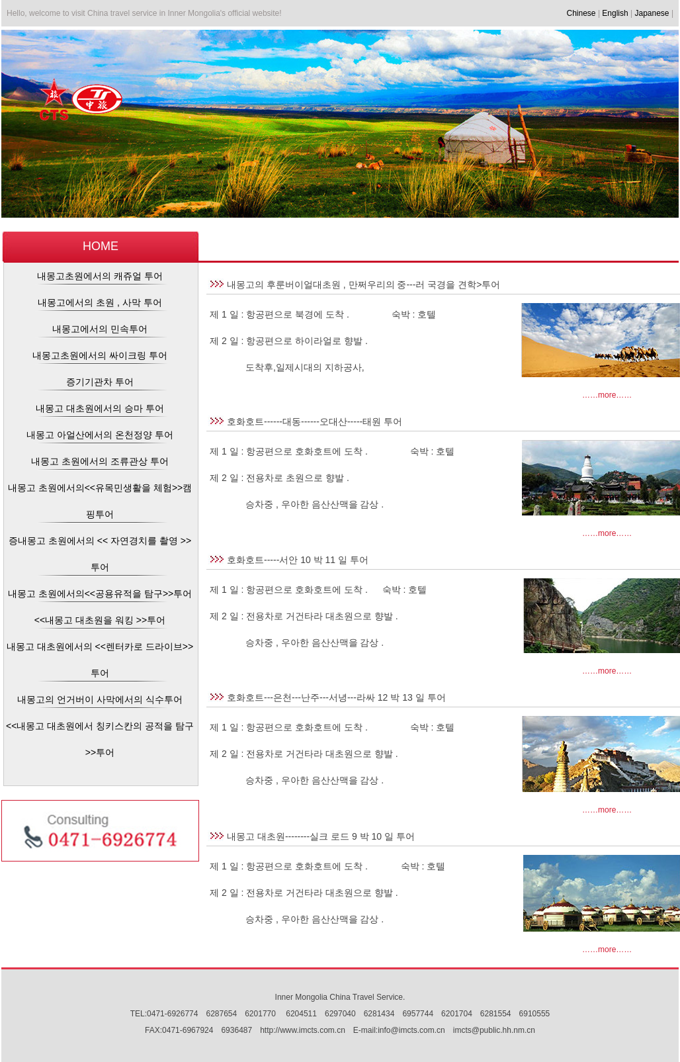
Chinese (581, 13)
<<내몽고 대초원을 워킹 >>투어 (99, 620)
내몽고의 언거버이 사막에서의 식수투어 (100, 699)
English (615, 13)
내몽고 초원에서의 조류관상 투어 (100, 461)
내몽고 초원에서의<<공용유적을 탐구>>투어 (100, 593)
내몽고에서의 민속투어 (100, 329)
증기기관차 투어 (100, 381)
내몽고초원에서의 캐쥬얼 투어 (100, 276)
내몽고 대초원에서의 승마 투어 (100, 408)
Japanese (652, 13)
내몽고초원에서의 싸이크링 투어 (99, 355)
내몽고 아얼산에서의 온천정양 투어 (99, 434)
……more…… (607, 395)
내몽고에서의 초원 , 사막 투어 (99, 302)
